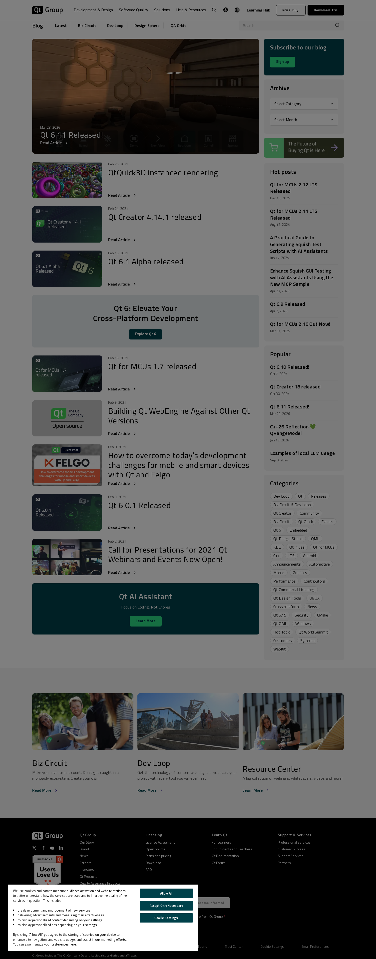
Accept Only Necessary (166, 905)
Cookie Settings (166, 917)
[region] (103, 918)
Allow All (166, 893)
